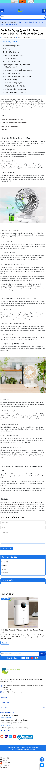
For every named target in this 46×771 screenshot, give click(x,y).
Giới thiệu (4, 565)
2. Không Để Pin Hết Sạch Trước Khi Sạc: (18, 70)
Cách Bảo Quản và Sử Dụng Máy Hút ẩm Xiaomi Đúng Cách (21, 631)
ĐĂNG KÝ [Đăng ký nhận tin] (42, 653)
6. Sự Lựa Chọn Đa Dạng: (11, 61)
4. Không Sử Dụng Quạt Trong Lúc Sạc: (18, 76)
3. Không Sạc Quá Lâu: (13, 73)
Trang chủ (4, 562)
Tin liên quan (7, 593)
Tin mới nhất (7, 580)
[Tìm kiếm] (43, 16)
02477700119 (7, 689)
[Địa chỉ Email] (23, 654)
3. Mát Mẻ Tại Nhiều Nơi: (11, 52)
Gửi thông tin (7, 548)
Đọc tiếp (5, 643)
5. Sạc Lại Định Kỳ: (11, 80)
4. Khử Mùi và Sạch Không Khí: (13, 55)
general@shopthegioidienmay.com (14, 692)
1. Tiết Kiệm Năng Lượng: (11, 46)
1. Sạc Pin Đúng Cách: (12, 67)
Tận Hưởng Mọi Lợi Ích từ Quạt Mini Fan (16, 65)
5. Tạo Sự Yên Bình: (9, 58)
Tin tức (3, 569)
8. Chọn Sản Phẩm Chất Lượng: (15, 89)
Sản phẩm (4, 573)
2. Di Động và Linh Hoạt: (11, 49)
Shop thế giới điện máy (27, 749)
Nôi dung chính (9, 41)
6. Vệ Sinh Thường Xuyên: (13, 83)
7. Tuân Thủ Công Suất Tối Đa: (15, 86)
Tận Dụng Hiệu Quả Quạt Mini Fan (14, 92)
